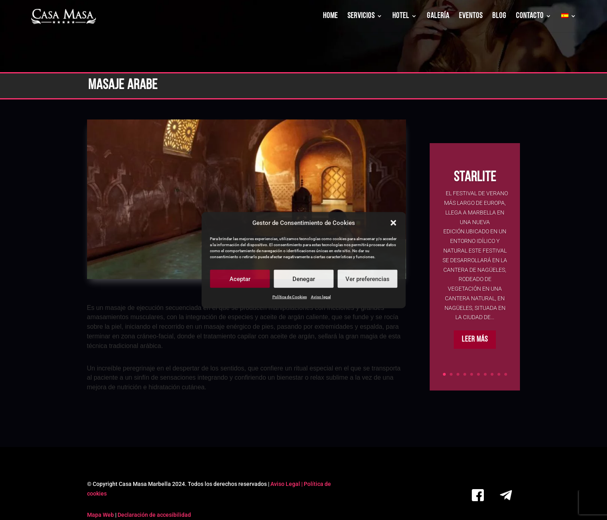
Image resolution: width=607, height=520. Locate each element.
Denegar (303, 279)
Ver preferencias (367, 279)
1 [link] (444, 374)
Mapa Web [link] (100, 515)
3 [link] (458, 374)
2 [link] (451, 374)
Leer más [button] (475, 341)
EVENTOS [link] (471, 16)
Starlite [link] (475, 179)
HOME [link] (330, 16)
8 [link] (492, 374)
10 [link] (505, 374)
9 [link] (498, 374)
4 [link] (464, 374)
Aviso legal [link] (321, 297)
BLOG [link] (499, 16)
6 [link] (478, 374)
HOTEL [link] (400, 16)
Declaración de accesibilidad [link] (154, 515)
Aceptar (239, 279)
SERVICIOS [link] (361, 16)
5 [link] (471, 374)
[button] (393, 223)
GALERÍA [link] (438, 16)
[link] (64, 17)
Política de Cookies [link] (289, 297)
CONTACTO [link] (530, 16)
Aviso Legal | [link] (287, 484)
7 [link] (485, 374)
